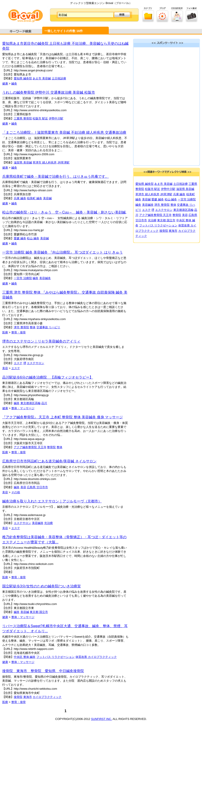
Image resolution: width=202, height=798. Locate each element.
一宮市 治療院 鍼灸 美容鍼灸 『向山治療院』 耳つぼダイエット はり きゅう (62, 252)
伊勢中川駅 (56, 118)
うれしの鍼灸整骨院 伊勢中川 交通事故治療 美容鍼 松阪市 (48, 92)
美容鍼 (47, 198)
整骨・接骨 (18, 332)
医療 (5, 332)
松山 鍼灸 (33, 238)
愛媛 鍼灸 (20, 238)
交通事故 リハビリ (48, 327)
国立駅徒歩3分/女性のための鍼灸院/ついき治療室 (41, 586)
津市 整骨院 (21, 327)
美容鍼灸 (45, 278)
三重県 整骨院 (23, 118)
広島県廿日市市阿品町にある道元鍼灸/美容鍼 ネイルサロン (49, 461)
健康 (5, 83)
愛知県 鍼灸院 (23, 78)
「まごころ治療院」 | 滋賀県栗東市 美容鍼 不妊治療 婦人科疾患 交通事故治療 (64, 132)
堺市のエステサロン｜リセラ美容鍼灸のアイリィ (41, 341)
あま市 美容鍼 (42, 78)
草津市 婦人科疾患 (45, 162)
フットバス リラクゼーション (55, 657)
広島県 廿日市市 (37, 487)
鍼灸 (14, 83)
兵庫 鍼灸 (20, 198)
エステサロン (35, 363)
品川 (44, 403)
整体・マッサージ (22, 408)
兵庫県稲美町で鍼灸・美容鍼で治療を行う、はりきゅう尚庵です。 (55, 176)
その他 (15, 492)
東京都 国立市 (39, 612)
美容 (5, 368)
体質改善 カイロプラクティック (96, 657)
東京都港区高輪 (30, 403)
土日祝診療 (59, 78)
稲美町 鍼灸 (34, 198)
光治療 (48, 523)
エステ (18, 363)
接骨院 (18, 697)
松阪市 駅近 (40, 118)
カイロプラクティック (47, 697)
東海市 (27, 697)
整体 (33, 327)
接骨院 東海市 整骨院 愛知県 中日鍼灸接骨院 (43, 671)
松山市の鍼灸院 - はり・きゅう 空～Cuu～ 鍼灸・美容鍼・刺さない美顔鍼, (64, 212)
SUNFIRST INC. (101, 719)
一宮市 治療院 (23, 278)
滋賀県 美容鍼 (23, 162)
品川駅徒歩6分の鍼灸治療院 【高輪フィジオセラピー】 (47, 377)
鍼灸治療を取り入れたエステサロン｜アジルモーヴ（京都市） (52, 501)
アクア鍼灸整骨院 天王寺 (30, 447)
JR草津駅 (63, 162)
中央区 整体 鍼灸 (25, 657)
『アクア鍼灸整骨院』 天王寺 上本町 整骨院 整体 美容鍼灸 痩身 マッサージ (62, 417)
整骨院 (51, 447)
